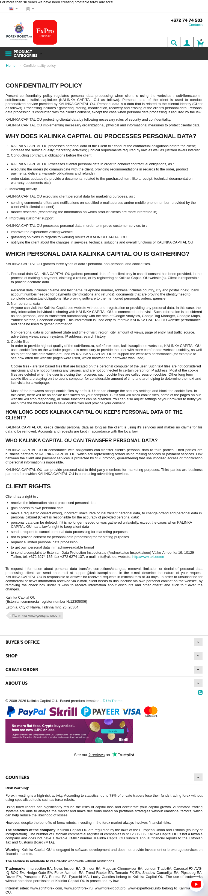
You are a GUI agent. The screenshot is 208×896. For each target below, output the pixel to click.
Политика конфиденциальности (36, 615)
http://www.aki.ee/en (148, 557)
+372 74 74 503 (187, 20)
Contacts (196, 25)
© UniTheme (113, 701)
